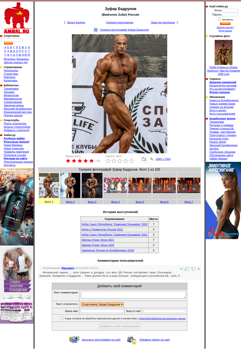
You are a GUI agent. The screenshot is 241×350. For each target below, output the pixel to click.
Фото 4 (115, 201)
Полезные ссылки (15, 155)
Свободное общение (222, 151)
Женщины (22, 59)
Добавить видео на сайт (154, 340)
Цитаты (214, 148)
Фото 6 (164, 201)
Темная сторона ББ (221, 128)
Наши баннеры (13, 145)
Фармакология (13, 98)
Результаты (11, 70)
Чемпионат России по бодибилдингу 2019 (107, 250)
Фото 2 (70, 201)
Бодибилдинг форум (222, 118)
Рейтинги (9, 77)
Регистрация (225, 30)
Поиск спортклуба (15, 123)
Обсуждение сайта (221, 155)
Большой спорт (219, 138)
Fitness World (217, 141)
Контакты (9, 165)
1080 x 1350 (163, 159)
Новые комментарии (222, 103)
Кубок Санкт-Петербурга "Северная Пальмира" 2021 (114, 234)
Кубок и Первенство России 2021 (102, 229)
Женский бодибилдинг (18, 108)
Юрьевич (68, 268)
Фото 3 (92, 201)
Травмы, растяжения (222, 131)
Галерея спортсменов (119, 22)
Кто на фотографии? (222, 88)
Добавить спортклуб (16, 130)
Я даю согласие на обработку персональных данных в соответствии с (131, 319)
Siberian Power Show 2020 (97, 245)
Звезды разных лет (16, 62)
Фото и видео (217, 110)
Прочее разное (13, 115)
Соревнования (13, 102)
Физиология (11, 95)
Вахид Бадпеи (76, 22)
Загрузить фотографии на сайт (101, 340)
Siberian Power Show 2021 (97, 239)
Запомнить (227, 19)
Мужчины (10, 59)
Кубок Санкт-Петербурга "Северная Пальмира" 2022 (114, 224)
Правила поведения (16, 151)
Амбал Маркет (218, 158)
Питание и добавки (221, 125)
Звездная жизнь (14, 105)
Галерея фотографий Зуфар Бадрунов (124, 29)
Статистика (11, 73)
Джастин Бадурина (163, 22)
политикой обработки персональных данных (168, 319)
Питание (9, 92)
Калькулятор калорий (223, 85)
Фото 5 (140, 201)
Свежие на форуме (221, 107)
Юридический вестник (18, 112)
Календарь (11, 80)
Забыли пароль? (225, 27)
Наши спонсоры (14, 148)
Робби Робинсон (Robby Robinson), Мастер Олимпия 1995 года (223, 58)
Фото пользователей (222, 113)
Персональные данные (18, 161)
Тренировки (11, 88)
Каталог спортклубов (17, 126)
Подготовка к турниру (222, 135)
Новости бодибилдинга (223, 100)
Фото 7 (189, 201)
